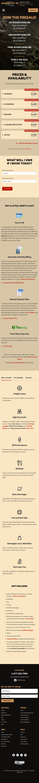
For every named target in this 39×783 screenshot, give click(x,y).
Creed (2, 732)
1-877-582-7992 (19, 673)
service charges (27, 149)
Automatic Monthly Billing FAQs (12, 283)
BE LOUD (3, 744)
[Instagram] (18, 755)
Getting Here (4, 739)
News (2, 724)
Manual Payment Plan (19, 299)
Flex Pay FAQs (6, 346)
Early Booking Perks (6, 715)
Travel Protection (12, 639)
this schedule (30, 313)
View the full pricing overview (27, 143)
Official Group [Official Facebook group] (19, 680)
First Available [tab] (18, 378)
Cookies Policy (20, 772)
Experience (3, 713)
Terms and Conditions (17, 363)
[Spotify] (25, 755)
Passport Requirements (7, 734)
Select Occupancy (7, 170)
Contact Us (23, 737)
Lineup (3, 710)
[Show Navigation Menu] (3, 10)
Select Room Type (7, 178)
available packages (27, 630)
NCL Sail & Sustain (5, 741)
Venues (3, 719)
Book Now (33, 10)
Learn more (29, 428)
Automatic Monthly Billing (19, 257)
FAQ (21, 734)
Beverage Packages (25, 722)
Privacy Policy (31, 770)
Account (23, 732)
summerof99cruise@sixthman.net (19, 677)
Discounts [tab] (29, 378)
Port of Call (4, 722)
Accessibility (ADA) (5, 737)
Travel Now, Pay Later (19, 333)
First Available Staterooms (27, 713)
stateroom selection (19, 596)
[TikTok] (22, 755)
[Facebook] (14, 755)
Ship (2, 717)
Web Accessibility (25, 744)
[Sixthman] (19, 762)
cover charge (30, 619)
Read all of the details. (28, 279)
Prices (22, 710)
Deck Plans (4, 746)
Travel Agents (24, 741)
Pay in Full (19, 222)
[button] (19, 94)
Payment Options (25, 717)
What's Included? (25, 715)
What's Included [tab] (6, 378)
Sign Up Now (7, 701)
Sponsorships (24, 739)
